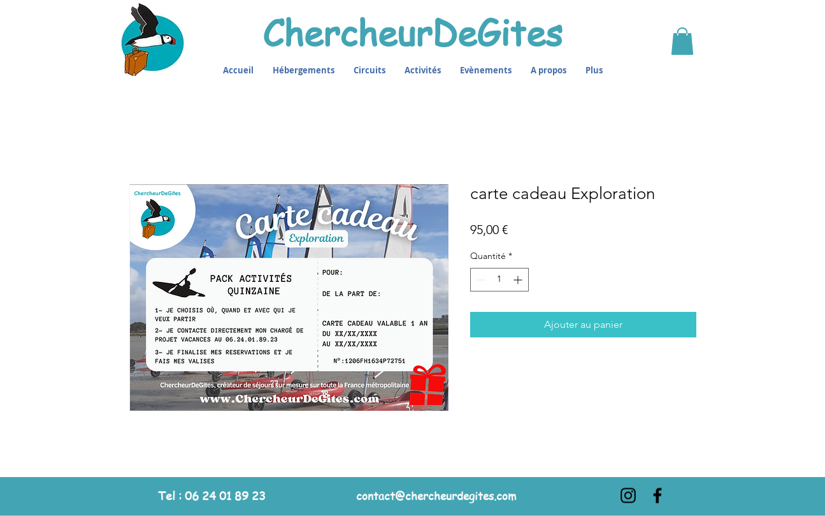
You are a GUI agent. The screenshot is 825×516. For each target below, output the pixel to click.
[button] (682, 41)
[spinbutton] (499, 280)
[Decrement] (480, 280)
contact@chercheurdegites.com (436, 495)
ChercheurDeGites (412, 32)
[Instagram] (628, 495)
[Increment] (519, 280)
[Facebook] (657, 495)
